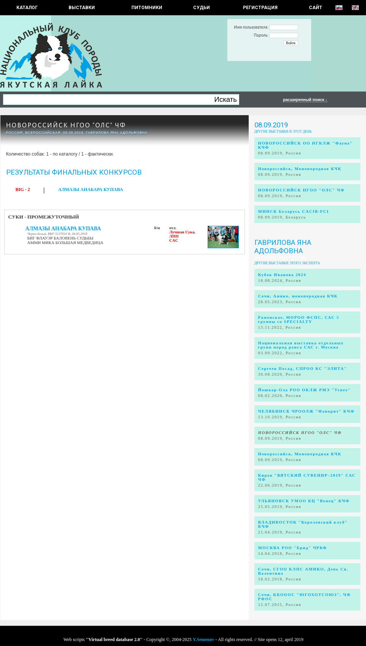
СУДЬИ (201, 7)
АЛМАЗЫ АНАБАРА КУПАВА (90, 189)
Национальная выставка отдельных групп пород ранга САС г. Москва (301, 345)
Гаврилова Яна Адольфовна (282, 246)
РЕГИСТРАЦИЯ (260, 7)
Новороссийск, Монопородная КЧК (300, 169)
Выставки (82, 7)
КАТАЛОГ (27, 7)
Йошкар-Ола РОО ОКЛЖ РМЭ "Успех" (304, 390)
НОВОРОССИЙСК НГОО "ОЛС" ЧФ (66, 125)
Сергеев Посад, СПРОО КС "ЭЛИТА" (302, 368)
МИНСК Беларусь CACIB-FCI (293, 211)
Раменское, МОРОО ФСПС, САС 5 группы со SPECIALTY (298, 319)
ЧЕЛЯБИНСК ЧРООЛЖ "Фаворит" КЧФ (306, 411)
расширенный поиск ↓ (305, 99)
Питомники (146, 7)
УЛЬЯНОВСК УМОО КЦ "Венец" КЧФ (304, 501)
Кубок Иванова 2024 (282, 275)
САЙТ (315, 7)
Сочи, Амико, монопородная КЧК (298, 296)
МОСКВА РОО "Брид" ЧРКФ (292, 548)
